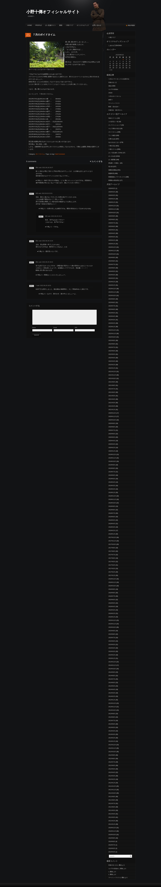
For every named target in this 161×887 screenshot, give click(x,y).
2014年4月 (111, 689)
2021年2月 (111, 406)
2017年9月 (111, 548)
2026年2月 (111, 199)
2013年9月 (111, 713)
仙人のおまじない (114, 142)
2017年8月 (111, 551)
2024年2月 (111, 282)
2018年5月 (111, 520)
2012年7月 (111, 762)
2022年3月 (111, 361)
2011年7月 (111, 803)
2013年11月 (112, 707)
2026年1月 (111, 202)
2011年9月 (111, 796)
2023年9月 (111, 299)
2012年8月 (111, 758)
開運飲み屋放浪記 (114, 180)
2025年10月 (112, 212)
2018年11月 (112, 499)
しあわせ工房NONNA (115, 45)
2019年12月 (112, 454)
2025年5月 (111, 230)
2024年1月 (111, 285)
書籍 (60, 25)
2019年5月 (111, 478)
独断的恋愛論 (112, 170)
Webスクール (112, 118)
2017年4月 (111, 565)
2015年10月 (112, 627)
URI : (76, 327)
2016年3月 (111, 610)
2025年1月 (111, 244)
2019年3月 (111, 485)
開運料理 (111, 173)
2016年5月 (111, 603)
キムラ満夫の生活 (114, 128)
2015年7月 (111, 637)
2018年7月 (111, 513)
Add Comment (60, 154)
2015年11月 (112, 624)
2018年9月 (111, 506)
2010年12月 (112, 827)
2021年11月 (112, 375)
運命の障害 (111, 86)
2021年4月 (111, 399)
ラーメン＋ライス (114, 103)
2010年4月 (111, 852)
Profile (38, 25)
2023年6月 (111, 309)
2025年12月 (112, 206)
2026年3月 (111, 195)
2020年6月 (111, 434)
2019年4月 (111, 482)
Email (55, 327)
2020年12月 (112, 413)
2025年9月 (111, 216)
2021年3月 (111, 402)
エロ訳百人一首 (113, 121)
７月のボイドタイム (44, 34)
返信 (40, 217)
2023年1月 (111, 326)
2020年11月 (112, 416)
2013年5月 (111, 727)
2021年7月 (111, 389)
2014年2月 (111, 696)
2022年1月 (111, 368)
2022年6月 (111, 351)
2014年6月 (111, 682)
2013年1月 (111, 741)
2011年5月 (111, 810)
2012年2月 (111, 779)
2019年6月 (111, 475)
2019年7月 (111, 472)
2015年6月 (111, 641)
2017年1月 (111, 575)
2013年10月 (112, 710)
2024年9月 (111, 257)
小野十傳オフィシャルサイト (53, 11)
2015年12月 (112, 620)
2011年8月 (111, 800)
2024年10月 (112, 254)
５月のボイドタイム (114, 96)
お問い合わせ (96, 25)
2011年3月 (111, 817)
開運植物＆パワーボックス (116, 177)
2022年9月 (111, 340)
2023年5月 (111, 313)
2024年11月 (112, 250)
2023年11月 (112, 292)
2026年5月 (111, 188)
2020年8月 (111, 427)
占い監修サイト (50, 25)
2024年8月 (111, 261)
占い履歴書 (111, 159)
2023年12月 (112, 288)
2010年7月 (111, 845)
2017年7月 (111, 555)
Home (29, 25)
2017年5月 (111, 561)
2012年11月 (112, 748)
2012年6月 (111, 765)
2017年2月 (111, 572)
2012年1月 (111, 783)
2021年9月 (111, 382)
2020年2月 (111, 447)
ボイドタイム (40, 154)
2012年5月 (111, 769)
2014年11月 (112, 665)
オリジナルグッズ (83, 25)
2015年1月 (111, 658)
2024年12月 (112, 247)
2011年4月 (111, 814)
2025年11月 (112, 209)
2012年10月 (112, 751)
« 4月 (110, 70)
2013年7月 (111, 720)
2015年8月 (111, 634)
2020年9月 (111, 423)
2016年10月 (112, 586)
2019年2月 (111, 489)
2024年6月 (111, 268)
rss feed (131, 25)
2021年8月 (111, 385)
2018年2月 (111, 530)
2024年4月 (111, 275)
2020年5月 (111, 437)
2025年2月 (111, 240)
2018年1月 (111, 534)
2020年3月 (111, 444)
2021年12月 (112, 371)
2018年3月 (111, 527)
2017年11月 (112, 541)
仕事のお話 (111, 139)
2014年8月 (111, 675)
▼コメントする (96, 161)
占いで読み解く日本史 (115, 153)
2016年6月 (111, 599)
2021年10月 (112, 378)
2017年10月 (112, 544)
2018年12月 (112, 496)
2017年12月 (112, 537)
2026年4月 (111, 192)
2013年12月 (112, 703)
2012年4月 (111, 772)
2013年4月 (111, 731)
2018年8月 (111, 510)
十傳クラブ (69, 25)
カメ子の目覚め (113, 89)
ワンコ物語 (111, 135)
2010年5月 (111, 848)
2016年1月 (111, 617)
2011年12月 (112, 786)
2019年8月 (111, 468)
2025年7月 (111, 223)
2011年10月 (112, 793)
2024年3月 (111, 278)
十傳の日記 (111, 146)
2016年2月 (111, 613)
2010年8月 (111, 841)
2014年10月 (112, 669)
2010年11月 (112, 831)
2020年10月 (112, 420)
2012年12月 (112, 745)
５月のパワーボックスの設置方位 (118, 79)
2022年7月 (111, 347)
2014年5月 (111, 686)
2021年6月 (111, 392)
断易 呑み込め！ (114, 106)
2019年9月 (111, 465)
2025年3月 (111, 237)
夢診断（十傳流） (114, 163)
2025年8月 (111, 219)
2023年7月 (111, 306)
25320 (110, 93)
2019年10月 (112, 461)
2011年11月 (112, 789)
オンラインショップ (114, 125)
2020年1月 (111, 451)
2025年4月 (111, 233)
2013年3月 (111, 734)
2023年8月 (111, 302)
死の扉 (110, 166)
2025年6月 (111, 226)
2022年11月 (112, 333)
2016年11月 (112, 582)
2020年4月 (111, 440)
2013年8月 (111, 717)
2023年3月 (111, 320)
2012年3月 (111, 776)
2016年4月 (111, 606)
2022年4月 (111, 358)
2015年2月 (111, 655)
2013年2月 (111, 738)
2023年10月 (112, 295)
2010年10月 (112, 834)
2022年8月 (111, 344)
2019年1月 (111, 492)
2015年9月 (111, 631)
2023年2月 (111, 323)
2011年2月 (111, 821)
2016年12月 (112, 579)
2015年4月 (111, 648)
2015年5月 (111, 644)
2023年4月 (111, 316)
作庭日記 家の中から (115, 110)
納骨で (110, 100)
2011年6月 (111, 807)
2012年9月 (111, 755)
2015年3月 (111, 651)
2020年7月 (111, 430)
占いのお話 (111, 156)
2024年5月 (111, 271)
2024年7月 (111, 264)
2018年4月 (111, 523)
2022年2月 (111, 364)
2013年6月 (111, 724)
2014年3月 (111, 693)
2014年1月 (111, 700)
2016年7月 (111, 596)
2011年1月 (111, 824)
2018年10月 (112, 503)
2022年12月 (112, 330)
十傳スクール (112, 149)
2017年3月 (111, 568)
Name (34, 327)
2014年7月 (111, 679)
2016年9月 (111, 589)
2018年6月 (111, 517)
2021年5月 (111, 396)
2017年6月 (111, 558)
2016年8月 (111, 593)
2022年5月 (111, 354)
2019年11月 (112, 458)
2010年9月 (111, 838)
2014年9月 (111, 672)
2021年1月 (111, 409)
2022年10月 (112, 337)
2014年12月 (112, 662)
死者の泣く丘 (112, 82)
